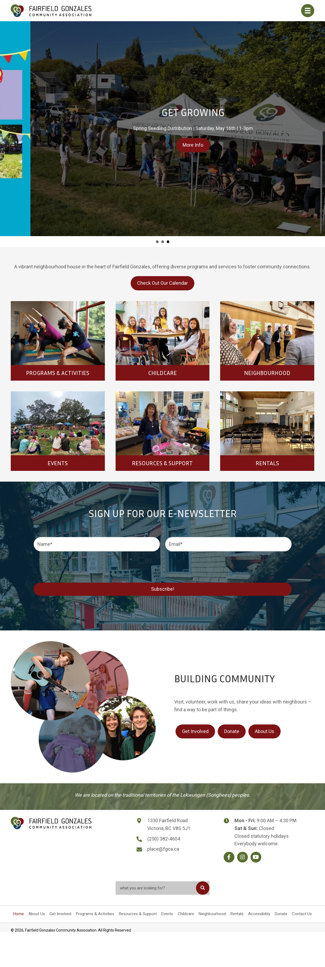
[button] (229, 857)
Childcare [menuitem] (186, 913)
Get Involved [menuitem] (60, 913)
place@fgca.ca (163, 849)
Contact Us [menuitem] (302, 913)
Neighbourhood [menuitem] (212, 913)
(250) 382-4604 (163, 839)
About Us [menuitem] (36, 913)
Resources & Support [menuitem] (138, 913)
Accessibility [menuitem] (259, 913)
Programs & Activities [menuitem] (95, 913)
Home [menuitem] (18, 913)
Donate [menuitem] (281, 913)
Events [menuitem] (167, 913)
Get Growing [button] (168, 241)
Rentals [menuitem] (237, 913)
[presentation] (74, 566)
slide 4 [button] (162, 241)
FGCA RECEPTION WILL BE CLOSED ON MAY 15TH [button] (157, 241)
